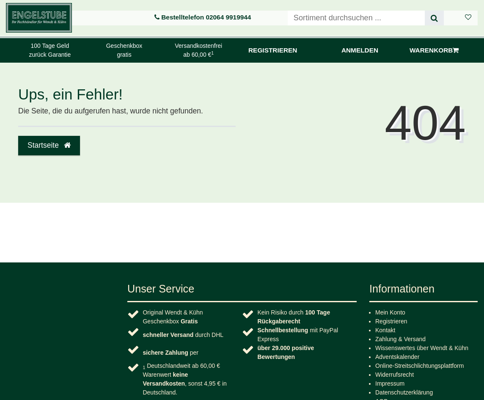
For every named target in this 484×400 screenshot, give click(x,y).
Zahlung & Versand (400, 339)
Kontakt (385, 330)
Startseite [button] (49, 145)
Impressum (389, 383)
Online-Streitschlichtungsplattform (419, 365)
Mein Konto (390, 312)
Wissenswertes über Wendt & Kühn (421, 348)
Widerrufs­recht (394, 374)
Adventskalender (397, 356)
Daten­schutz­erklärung (404, 392)
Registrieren (391, 321)
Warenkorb (434, 50)
